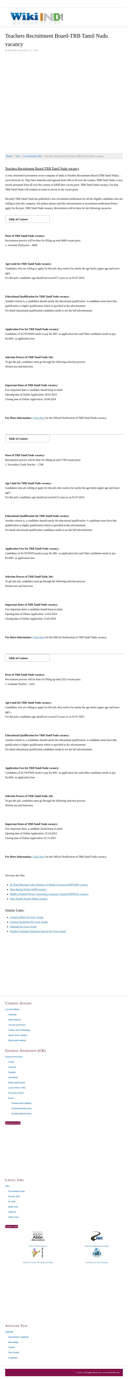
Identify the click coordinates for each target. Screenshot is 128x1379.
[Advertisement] (64, 80)
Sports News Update (17, 1035)
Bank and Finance (16, 1082)
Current (12, 1067)
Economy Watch (16, 1093)
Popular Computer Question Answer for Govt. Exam (38, 931)
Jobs (17, 156)
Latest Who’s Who (17, 1087)
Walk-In (12, 1212)
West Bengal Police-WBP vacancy (28, 889)
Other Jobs (13, 1217)
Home (9, 156)
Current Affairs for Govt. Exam (26, 917)
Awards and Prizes (17, 1025)
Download (13, 1077)
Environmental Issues (22, 1108)
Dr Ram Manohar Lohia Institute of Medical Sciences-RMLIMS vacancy (49, 884)
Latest (11, 1062)
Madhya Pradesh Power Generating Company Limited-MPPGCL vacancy (49, 894)
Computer (13, 1357)
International (14, 1019)
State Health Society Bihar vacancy (29, 898)
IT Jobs (11, 1201)
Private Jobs (14, 1196)
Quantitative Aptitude (18, 1337)
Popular (12, 1072)
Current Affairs (12, 1009)
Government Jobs (32, 156)
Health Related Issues (22, 1113)
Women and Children (22, 1103)
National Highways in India (97, 1239)
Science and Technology (19, 1030)
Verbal (11, 1347)
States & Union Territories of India (38, 1256)
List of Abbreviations (38, 1239)
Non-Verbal (13, 1352)
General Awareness (14, 1056)
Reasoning (13, 1342)
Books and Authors (17, 1040)
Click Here (39, 417)
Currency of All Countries (97, 1256)
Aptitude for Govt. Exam (23, 926)
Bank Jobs (13, 1206)
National (12, 1014)
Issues (11, 1098)
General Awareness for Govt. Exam (29, 922)
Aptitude (9, 1331)
